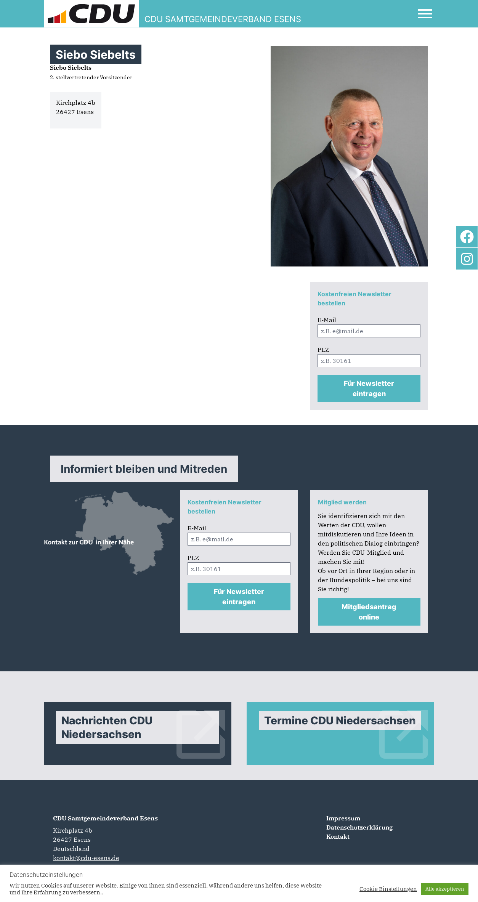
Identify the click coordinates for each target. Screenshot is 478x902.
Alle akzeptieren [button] (444, 889)
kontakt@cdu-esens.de (86, 858)
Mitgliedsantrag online (369, 612)
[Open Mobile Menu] (425, 14)
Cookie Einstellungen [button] (388, 889)
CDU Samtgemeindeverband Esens (105, 818)
